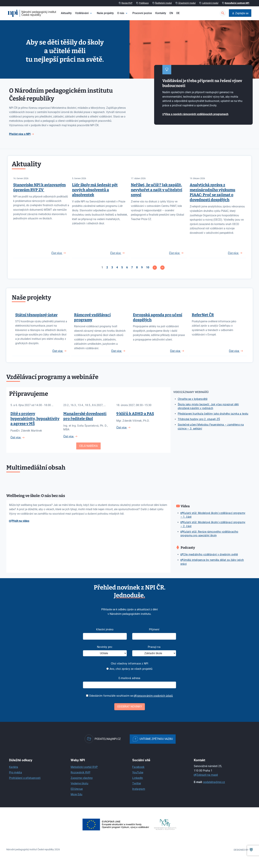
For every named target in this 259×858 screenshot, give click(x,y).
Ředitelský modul (163, 3)
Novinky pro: (105, 647)
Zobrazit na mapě (207, 774)
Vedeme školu (79, 783)
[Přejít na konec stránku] (162, 267)
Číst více (57, 351)
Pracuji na (154, 647)
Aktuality (66, 13)
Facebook (138, 767)
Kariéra (13, 767)
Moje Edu (76, 794)
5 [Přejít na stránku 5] (122, 267)
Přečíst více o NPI (20, 134)
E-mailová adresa (129, 678)
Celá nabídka (88, 445)
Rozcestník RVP (80, 772)
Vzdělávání (82, 13)
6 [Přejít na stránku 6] (127, 267)
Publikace (144, 3)
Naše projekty (105, 13)
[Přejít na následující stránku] (155, 267)
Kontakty (160, 13)
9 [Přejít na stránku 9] (142, 267)
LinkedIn (137, 778)
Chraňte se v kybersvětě (192, 399)
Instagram (138, 789)
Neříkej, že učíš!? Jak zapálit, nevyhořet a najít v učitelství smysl (156, 190)
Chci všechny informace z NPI (129, 663)
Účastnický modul (187, 3)
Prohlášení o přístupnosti (25, 778)
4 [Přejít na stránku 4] (117, 267)
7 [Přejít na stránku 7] (132, 267)
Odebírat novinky (129, 706)
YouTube (137, 772)
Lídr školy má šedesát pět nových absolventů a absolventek (95, 190)
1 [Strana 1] (102, 267)
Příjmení (154, 629)
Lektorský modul (210, 3)
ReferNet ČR (203, 315)
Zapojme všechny (82, 778)
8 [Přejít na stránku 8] (137, 267)
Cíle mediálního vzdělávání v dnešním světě (210, 554)
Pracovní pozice (142, 13)
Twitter (136, 783)
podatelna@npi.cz (214, 782)
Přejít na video (20, 521)
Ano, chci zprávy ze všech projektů (129, 668)
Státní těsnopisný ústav (36, 315)
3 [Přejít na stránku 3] (112, 267)
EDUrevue (77, 789)
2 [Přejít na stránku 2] (107, 267)
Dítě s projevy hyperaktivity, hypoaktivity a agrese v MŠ (34, 418)
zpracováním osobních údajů (154, 695)
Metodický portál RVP (84, 767)
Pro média (15, 772)
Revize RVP (126, 3)
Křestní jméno (104, 629)
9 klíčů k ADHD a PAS (135, 413)
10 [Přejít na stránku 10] (147, 267)
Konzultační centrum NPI (237, 3)
